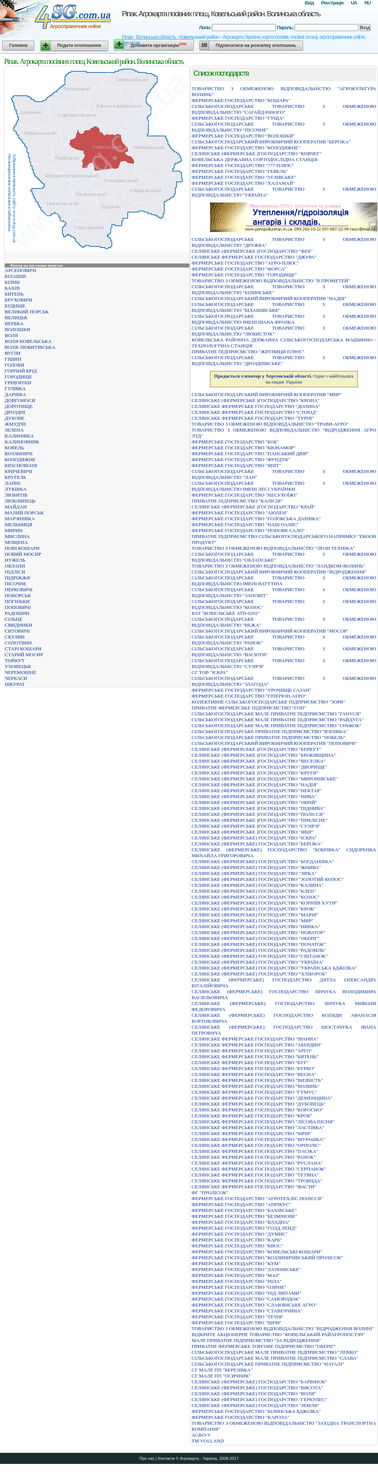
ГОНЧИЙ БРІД (21, 371)
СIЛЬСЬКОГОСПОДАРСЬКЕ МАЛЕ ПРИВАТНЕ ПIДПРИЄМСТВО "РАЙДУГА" (278, 719)
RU (367, 3)
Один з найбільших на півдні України (284, 379)
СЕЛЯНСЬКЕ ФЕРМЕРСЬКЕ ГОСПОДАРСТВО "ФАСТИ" (254, 1186)
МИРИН (14, 530)
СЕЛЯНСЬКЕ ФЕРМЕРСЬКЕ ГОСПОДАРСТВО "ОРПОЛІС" (256, 1145)
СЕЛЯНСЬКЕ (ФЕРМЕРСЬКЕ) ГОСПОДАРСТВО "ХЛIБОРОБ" (259, 974)
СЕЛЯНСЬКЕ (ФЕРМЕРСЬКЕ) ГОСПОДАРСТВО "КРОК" (254, 909)
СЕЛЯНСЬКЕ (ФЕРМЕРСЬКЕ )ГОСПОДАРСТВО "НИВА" (254, 796)
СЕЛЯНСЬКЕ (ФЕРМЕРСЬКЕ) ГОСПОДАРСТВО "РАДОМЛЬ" (259, 950)
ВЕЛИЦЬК (16, 317)
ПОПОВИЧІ (18, 607)
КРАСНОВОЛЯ (21, 465)
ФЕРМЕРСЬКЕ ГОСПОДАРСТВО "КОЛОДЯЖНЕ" (246, 147)
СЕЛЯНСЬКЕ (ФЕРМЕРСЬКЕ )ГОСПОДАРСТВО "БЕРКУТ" (256, 749)
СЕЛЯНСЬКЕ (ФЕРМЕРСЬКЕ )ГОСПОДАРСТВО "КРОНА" (256, 400)
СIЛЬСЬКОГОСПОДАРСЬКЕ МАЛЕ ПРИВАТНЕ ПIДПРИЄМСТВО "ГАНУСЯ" (276, 713)
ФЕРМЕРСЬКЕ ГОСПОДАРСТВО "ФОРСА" (239, 269)
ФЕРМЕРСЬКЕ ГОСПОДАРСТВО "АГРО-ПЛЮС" (245, 263)
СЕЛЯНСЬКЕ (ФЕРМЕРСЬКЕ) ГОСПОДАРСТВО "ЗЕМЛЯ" (255, 1405)
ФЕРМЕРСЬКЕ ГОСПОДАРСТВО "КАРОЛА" (240, 1417)
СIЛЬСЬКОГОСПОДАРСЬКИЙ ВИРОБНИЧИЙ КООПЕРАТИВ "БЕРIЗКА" (271, 141)
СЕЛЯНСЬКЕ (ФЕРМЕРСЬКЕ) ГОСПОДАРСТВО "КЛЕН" (254, 891)
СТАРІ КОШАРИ (23, 648)
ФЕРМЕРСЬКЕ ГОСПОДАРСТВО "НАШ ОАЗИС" (245, 524)
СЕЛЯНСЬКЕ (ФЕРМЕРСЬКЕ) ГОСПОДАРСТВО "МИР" (252, 920)
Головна (18, 45)
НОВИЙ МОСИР (23, 554)
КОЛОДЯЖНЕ (20, 459)
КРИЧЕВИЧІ (18, 471)
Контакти (166, 1458)
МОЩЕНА (16, 542)
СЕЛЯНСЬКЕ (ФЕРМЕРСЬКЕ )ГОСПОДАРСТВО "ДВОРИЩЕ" (259, 767)
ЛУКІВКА (16, 489)
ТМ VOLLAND (208, 1441)
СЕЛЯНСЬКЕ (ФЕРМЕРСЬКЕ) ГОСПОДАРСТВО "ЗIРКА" (254, 873)
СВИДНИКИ (18, 625)
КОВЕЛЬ (14, 447)
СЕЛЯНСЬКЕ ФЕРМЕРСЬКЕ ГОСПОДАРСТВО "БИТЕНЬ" (255, 1056)
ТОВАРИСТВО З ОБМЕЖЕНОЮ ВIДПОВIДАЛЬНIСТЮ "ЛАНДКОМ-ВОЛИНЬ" (278, 566)
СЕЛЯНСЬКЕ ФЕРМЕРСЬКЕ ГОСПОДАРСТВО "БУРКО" (253, 1068)
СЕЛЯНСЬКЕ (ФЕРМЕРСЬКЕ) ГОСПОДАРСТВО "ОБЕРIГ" (255, 938)
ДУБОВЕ (14, 418)
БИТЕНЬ (14, 294)
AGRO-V (201, 1435)
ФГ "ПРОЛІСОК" (210, 1192)
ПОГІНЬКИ (17, 601)
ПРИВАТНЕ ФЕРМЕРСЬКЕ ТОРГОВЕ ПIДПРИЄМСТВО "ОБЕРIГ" (264, 1346)
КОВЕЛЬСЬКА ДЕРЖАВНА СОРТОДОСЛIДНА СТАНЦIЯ (254, 159)
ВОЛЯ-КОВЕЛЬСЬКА (28, 341)
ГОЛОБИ (14, 365)
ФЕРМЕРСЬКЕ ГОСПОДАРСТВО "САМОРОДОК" (246, 1299)
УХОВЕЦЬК (18, 666)
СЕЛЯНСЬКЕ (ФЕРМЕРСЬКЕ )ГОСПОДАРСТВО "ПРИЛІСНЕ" (259, 820)
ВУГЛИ (13, 353)
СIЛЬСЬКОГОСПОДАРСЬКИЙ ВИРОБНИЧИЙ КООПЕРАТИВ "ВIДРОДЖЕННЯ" (279, 572)
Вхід (309, 3)
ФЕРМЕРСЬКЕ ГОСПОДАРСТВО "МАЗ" (236, 1275)
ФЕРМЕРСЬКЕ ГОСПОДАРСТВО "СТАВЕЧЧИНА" (247, 1311)
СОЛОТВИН (18, 642)
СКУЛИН (15, 637)
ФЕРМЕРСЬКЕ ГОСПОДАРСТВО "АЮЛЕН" (240, 512)
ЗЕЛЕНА (14, 430)
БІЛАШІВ (15, 276)
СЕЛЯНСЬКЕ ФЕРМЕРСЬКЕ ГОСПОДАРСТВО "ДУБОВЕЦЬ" (259, 1104)
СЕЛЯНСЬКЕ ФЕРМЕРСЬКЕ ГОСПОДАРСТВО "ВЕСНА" (254, 1074)
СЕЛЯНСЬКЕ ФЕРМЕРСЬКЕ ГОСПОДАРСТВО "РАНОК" (254, 1157)
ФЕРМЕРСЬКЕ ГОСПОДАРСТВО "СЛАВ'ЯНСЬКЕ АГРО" (254, 1305)
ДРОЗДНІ (15, 412)
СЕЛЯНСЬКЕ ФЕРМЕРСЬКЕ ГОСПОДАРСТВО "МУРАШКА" (258, 1139)
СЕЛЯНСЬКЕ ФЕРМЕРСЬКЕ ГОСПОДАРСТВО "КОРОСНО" (257, 1110)
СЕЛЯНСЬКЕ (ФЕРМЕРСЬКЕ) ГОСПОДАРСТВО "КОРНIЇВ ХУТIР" (265, 903)
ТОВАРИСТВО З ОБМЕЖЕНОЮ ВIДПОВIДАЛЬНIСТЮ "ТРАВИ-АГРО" (270, 424)
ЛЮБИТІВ (16, 495)
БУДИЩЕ (15, 306)
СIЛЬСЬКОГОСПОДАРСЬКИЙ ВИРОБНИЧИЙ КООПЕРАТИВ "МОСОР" (270, 631)
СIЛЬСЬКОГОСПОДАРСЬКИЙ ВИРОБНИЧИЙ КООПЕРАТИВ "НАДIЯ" (269, 298)
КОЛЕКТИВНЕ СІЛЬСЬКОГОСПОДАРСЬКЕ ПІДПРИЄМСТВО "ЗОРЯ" (268, 702)
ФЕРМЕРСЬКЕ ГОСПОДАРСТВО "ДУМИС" (240, 1234)
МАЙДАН (16, 507)
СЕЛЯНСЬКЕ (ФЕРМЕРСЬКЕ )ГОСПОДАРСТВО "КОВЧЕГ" (257, 153)
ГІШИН (13, 359)
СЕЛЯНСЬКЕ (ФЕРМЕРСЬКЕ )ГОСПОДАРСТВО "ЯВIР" (253, 832)
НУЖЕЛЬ (15, 560)
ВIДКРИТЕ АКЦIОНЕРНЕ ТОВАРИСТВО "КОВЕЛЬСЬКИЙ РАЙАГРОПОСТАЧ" (278, 1334)
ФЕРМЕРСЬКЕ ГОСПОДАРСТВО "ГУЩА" (238, 118)
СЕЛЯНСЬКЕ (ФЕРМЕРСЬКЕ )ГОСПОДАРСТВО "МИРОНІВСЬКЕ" (265, 778)
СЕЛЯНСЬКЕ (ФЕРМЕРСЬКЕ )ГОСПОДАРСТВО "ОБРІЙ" (254, 802)
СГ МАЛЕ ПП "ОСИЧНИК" (221, 1376)
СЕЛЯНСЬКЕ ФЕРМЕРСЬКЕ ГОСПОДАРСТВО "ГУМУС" (254, 1092)
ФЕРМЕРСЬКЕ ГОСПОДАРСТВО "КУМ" (236, 1263)
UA (354, 3)
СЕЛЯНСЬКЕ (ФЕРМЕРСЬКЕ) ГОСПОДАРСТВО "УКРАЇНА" (258, 962)
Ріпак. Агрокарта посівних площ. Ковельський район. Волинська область (221, 14)
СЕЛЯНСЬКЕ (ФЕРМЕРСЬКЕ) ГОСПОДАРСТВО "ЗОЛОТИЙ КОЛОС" (268, 879)
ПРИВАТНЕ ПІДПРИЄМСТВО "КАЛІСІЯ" (237, 501)
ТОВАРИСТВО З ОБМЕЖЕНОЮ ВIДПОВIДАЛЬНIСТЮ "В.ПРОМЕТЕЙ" (271, 280)
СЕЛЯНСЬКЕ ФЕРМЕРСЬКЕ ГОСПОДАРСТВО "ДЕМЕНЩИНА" (262, 1098)
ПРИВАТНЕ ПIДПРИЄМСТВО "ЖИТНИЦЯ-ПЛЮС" (248, 351)
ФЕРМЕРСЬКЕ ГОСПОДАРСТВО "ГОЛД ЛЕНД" (244, 1228)
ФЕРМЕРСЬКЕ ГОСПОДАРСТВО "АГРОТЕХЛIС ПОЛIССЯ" (257, 1198)
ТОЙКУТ (14, 660)
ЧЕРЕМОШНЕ (20, 672)
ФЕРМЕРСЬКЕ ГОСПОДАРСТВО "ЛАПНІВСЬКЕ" (246, 1269)
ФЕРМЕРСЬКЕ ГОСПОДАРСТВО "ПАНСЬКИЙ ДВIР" (250, 453)
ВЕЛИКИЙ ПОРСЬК (27, 311)
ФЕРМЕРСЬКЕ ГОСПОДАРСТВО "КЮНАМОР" (244, 447)
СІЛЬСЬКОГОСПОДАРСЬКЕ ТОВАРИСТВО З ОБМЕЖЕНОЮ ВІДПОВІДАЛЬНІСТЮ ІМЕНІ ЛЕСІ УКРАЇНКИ (284, 486)
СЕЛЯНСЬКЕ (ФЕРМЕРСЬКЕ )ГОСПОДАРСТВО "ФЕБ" (252, 251)
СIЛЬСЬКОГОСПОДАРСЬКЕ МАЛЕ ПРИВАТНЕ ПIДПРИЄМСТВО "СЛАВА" (275, 1358)
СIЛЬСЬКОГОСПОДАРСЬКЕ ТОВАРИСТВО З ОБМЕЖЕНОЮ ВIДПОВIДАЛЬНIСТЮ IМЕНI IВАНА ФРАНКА (284, 319)
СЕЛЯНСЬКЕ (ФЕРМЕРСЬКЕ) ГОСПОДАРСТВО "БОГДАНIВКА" (263, 861)
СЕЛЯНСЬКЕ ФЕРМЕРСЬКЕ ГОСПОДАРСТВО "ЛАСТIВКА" (258, 1127)
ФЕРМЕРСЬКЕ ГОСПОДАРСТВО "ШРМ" (237, 1322)
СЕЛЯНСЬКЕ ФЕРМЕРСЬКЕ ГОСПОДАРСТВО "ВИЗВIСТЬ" (257, 1080)
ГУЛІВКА (15, 388)
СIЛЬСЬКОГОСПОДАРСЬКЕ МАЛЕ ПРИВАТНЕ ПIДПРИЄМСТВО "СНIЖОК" (276, 725)
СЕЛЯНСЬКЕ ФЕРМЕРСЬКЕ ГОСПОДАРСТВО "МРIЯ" (252, 1133)
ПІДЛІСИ (15, 572)
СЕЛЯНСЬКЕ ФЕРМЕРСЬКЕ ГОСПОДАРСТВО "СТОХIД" (254, 412)
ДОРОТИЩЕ (18, 406)
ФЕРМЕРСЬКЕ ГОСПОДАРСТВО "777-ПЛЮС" (243, 165)
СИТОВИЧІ (17, 631)
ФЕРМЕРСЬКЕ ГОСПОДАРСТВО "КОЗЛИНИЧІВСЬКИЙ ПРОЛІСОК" (267, 1257)
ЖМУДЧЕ (15, 424)
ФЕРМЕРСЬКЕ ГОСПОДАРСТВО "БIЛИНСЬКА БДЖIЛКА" (256, 1411)
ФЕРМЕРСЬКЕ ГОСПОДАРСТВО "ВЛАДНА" (241, 1222)
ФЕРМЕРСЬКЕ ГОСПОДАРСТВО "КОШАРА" (241, 100)
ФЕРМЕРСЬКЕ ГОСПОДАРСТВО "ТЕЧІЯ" (238, 1316)
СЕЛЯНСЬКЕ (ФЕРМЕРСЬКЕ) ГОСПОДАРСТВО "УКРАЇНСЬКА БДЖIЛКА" (274, 968)
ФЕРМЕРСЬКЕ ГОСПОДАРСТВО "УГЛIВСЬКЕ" (244, 177)
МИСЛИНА (17, 536)
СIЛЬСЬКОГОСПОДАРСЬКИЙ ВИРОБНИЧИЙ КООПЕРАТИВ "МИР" (267, 394)
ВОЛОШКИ (17, 329)
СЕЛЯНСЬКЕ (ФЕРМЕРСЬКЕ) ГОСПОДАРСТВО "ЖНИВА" (256, 867)
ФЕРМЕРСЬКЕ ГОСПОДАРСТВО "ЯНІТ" (236, 465)
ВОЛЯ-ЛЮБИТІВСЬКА (30, 347)
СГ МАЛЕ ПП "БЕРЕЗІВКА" (222, 1370)
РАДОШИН (17, 613)
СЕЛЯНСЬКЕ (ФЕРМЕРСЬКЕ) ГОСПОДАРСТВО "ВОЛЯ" (254, 1393)
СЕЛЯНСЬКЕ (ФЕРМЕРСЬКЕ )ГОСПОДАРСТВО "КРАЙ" (253, 507)
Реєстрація (332, 3)
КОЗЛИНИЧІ (18, 453)
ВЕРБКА (14, 323)
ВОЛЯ (11, 335)
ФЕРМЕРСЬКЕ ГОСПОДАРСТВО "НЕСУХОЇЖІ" (245, 495)
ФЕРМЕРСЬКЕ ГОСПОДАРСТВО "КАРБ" (237, 1240)
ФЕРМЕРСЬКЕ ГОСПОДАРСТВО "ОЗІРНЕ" (239, 1287)
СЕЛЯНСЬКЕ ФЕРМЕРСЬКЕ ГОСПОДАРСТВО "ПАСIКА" (255, 1151)
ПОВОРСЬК (18, 595)
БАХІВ (12, 288)
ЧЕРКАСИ (16, 678)
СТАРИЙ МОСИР (24, 654)
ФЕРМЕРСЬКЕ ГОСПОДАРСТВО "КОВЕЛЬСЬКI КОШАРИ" (257, 1251)
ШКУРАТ (15, 684)
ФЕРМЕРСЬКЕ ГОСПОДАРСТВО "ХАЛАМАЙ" (243, 183)
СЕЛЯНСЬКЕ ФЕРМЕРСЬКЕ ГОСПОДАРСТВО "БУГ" (250, 1062)
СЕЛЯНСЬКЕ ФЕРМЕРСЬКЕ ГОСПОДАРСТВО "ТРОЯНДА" (257, 1180)
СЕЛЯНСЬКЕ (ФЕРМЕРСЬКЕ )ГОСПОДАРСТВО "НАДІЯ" (255, 784)
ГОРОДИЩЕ (18, 376)
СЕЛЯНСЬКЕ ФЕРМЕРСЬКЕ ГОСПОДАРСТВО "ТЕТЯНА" (255, 1175)
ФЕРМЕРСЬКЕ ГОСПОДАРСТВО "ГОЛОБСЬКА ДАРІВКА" (256, 518)
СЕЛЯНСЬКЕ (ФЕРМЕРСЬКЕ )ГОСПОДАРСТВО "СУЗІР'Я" (256, 826)
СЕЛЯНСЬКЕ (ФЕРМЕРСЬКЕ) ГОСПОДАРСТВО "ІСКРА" (254, 838)
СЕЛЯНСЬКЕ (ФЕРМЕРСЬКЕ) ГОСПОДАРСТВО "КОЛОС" (256, 897)
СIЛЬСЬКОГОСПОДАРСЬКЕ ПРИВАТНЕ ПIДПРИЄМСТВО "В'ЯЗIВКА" (270, 731)
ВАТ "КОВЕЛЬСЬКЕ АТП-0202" (226, 613)
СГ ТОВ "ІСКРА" (210, 672)
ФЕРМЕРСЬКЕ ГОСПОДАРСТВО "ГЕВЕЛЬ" (240, 171)
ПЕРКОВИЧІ (18, 589)
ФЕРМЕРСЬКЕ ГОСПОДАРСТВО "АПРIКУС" (241, 1204)
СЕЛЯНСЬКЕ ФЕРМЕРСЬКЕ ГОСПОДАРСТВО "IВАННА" (255, 1039)
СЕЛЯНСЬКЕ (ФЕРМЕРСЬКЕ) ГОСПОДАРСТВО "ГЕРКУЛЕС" (259, 1399)
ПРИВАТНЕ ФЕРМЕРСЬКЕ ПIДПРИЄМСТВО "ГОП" (249, 708)
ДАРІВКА (15, 394)
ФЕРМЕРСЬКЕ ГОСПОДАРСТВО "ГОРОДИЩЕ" (244, 274)
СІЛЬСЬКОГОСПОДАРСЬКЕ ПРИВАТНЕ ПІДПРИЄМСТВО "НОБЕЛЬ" (268, 737)
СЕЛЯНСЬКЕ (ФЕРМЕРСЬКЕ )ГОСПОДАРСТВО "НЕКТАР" (257, 790)
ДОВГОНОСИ (20, 400)
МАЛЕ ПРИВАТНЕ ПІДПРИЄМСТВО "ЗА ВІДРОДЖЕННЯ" (256, 1340)
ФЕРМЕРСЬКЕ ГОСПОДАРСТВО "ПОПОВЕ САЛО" (248, 530)
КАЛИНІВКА (19, 436)
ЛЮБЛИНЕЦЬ (20, 501)
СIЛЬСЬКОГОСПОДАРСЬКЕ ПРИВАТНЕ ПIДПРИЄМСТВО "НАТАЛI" (268, 1364)
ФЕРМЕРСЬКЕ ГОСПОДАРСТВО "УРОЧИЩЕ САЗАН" (251, 690)
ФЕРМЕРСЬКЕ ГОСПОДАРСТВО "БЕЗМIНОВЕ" (244, 1216)
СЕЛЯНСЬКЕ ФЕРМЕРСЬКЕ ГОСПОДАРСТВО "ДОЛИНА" (256, 406)
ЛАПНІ (12, 483)
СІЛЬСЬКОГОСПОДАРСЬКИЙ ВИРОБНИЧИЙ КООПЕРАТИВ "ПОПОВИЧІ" (274, 743)
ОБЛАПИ (15, 566)
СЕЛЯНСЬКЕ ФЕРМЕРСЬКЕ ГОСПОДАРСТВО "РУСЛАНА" (257, 1163)
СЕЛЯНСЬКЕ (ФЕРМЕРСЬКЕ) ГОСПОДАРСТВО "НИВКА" (256, 926)
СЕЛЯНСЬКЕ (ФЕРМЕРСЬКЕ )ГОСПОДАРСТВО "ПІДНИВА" (258, 808)
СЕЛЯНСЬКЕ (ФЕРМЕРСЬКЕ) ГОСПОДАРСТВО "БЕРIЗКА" (257, 843)
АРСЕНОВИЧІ (20, 270)
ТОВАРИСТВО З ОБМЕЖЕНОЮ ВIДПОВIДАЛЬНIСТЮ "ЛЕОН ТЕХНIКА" (273, 548)
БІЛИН (12, 282)
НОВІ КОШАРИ (22, 548)
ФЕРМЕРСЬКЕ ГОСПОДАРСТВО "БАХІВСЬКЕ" (244, 1210)
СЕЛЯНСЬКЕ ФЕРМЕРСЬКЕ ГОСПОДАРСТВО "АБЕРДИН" (257, 1045)
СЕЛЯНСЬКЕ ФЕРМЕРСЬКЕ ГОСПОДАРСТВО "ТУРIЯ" (253, 418)
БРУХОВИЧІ (18, 300)
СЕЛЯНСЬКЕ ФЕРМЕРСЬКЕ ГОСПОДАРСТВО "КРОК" (252, 1115)
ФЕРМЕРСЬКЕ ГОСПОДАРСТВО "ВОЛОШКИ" (243, 136)
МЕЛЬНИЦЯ (18, 524)
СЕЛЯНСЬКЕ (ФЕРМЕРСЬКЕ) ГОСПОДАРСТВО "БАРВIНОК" (259, 1381)
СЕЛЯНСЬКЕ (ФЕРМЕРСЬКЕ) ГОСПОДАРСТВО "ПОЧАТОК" (259, 944)
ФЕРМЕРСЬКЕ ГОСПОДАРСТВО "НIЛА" (237, 1281)
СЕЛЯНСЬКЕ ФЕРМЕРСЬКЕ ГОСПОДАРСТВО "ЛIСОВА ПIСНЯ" (263, 1121)
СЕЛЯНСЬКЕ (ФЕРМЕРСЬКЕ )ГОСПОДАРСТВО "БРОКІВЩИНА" (264, 755)
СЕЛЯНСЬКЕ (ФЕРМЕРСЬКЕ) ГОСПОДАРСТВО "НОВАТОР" (258, 932)
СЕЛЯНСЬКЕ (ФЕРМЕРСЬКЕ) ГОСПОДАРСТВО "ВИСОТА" (257, 1387)
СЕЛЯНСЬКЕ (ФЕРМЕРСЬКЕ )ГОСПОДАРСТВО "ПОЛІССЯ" (258, 814)
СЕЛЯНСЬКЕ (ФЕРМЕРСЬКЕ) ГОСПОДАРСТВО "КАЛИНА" (258, 885)
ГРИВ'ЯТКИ (18, 382)
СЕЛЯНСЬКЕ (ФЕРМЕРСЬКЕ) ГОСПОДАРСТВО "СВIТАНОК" (260, 956)
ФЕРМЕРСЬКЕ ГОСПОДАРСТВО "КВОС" (237, 1246)
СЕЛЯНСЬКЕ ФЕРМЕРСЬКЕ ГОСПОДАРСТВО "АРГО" (252, 1050)
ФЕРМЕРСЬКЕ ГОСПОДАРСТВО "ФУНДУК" (241, 459)
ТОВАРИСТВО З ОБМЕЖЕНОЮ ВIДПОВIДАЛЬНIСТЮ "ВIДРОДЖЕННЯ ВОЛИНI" (283, 1328)
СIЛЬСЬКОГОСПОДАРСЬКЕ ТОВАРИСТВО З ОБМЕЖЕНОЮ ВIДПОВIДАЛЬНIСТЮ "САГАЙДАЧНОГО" (284, 109)
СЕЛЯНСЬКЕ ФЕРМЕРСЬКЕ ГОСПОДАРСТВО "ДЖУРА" (254, 257)
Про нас (147, 1458)
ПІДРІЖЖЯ (17, 577)
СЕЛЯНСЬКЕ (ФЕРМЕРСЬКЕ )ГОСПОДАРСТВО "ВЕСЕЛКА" (259, 761)
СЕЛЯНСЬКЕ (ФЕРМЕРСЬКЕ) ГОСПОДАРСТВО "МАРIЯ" (255, 914)
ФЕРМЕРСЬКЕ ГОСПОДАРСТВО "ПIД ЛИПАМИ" (246, 1293)
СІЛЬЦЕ (14, 619)
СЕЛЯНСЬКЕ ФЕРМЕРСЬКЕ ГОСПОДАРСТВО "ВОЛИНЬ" (255, 1086)
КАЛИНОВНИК (22, 441)
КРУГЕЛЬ (15, 477)
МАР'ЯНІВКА (20, 518)
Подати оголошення (79, 45)
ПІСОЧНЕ (16, 583)
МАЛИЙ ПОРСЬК (24, 512)
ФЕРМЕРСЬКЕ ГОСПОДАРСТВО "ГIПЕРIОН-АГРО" (249, 696)
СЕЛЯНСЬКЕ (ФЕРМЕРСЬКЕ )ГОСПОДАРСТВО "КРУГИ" (255, 773)
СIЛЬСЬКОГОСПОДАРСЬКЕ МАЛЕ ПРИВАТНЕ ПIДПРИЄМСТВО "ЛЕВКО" (275, 1352)
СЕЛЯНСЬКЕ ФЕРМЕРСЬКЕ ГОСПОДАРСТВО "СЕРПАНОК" (259, 1169)
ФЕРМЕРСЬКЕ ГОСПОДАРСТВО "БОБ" (235, 441)
